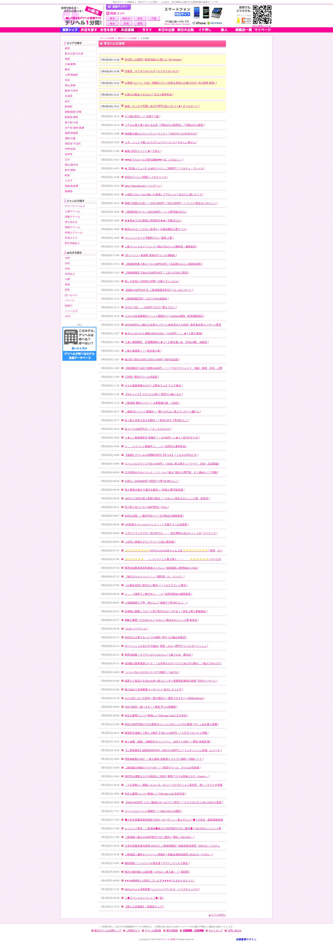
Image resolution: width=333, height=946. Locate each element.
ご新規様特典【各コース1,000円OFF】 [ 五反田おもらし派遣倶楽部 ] (163, 263)
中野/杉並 (70, 148)
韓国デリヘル (72, 227)
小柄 (67, 279)
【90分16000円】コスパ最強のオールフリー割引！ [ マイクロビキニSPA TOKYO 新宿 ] (174, 802)
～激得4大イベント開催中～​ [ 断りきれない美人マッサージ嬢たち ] (163, 411)
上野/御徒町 (71, 74)
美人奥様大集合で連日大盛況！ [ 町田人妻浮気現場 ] (154, 489)
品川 (67, 101)
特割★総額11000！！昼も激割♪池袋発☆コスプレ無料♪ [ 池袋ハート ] (164, 758)
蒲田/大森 (70, 138)
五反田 (68, 95)
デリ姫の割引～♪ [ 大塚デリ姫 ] (142, 116)
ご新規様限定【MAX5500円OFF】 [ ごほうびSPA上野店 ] (157, 272)
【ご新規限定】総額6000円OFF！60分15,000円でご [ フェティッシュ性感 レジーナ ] (173, 750)
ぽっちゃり (71, 295)
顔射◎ (68, 305)
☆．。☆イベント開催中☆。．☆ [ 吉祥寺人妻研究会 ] (156, 446)
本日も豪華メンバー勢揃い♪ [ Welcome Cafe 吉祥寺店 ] (155, 793)
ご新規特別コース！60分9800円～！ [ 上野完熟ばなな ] (156, 211)
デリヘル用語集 (153, 930)
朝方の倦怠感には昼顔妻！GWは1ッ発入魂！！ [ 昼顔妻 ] (157, 871)
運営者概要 (172, 930)
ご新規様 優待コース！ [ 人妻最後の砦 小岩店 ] (152, 402)
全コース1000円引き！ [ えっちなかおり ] (148, 428)
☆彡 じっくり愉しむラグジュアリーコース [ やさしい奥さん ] (161, 142)
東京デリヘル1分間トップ (107, 930)
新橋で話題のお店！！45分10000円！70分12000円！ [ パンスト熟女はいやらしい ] (171, 203)
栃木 (112, 23)
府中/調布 (70, 170)
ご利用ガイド (133, 930)
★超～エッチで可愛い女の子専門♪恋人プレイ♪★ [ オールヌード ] (162, 106)
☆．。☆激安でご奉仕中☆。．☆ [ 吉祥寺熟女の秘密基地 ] (158, 593)
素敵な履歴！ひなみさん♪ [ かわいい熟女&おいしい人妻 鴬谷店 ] (161, 620)
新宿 (67, 48)
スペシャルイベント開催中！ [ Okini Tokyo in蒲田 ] (153, 811)
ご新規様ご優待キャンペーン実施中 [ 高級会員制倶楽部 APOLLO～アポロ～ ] (169, 854)
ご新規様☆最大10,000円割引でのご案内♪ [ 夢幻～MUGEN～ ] (159, 837)
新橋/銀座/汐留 (73, 111)
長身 (67, 284)
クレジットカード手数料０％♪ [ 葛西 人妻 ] (149, 237)
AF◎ (68, 316)
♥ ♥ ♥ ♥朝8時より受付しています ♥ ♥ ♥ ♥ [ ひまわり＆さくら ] (160, 880)
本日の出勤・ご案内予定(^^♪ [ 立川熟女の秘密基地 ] (154, 515)
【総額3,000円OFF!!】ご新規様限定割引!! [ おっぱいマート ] (159, 290)
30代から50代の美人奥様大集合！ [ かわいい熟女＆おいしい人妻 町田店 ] (167, 498)
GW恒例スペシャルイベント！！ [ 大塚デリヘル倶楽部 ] (157, 524)
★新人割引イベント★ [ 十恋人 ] (143, 151)
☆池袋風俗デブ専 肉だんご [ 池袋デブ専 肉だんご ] (156, 602)
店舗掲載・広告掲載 (193, 930)
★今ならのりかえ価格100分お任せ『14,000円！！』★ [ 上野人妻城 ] (164, 333)
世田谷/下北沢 (73, 143)
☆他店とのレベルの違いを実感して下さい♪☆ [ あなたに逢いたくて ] (164, 194)
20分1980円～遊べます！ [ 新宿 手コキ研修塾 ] (151, 706)
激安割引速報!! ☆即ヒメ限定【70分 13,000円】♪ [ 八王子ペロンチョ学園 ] (166, 732)
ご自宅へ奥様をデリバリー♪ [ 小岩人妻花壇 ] (150, 541)
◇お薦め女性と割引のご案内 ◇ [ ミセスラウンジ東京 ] (156, 585)
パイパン (70, 300)
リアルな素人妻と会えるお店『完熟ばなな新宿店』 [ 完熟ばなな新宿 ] (165, 124)
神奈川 (126, 18)
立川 (67, 159)
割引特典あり (72, 243)
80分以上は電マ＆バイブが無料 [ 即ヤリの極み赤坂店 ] (156, 637)
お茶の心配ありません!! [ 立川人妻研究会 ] (149, 94)
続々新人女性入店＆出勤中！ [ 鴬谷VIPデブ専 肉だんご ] (157, 420)
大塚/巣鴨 (70, 64)
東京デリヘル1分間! (127, 38)
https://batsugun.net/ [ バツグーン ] (143, 185)
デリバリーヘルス (75, 206)
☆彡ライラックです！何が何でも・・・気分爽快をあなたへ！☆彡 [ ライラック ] (171, 533)
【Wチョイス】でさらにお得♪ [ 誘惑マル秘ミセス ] (154, 394)
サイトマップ (216, 930)
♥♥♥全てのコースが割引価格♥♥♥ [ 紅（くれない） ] (154, 159)
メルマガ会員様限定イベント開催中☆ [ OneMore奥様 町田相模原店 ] (164, 316)
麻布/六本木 (71, 90)
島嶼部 (68, 191)
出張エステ (71, 237)
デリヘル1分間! (107, 38)
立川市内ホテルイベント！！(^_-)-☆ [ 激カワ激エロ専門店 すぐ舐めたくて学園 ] (171, 472)
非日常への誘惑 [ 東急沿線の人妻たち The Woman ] (153, 59)
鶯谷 (67, 69)
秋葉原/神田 (71, 117)
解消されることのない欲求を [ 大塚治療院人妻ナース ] (156, 229)
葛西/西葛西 (71, 133)
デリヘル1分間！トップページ (118, 7)
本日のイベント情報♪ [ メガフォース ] (146, 177)
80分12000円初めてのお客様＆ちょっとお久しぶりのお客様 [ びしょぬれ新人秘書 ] (172, 724)
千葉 (153, 18)
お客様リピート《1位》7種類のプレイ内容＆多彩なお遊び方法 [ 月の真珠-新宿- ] (171, 82)
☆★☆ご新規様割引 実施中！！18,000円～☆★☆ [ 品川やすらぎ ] (162, 437)
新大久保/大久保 (74, 53)
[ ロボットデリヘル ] (136, 628)
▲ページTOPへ (217, 914)
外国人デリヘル (74, 232)
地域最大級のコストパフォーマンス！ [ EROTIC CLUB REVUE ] (161, 133)
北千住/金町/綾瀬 (74, 127)
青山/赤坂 (70, 85)
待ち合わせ (71, 222)
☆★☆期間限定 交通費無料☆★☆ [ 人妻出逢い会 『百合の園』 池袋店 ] (167, 342)
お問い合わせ (234, 930)
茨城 (126, 23)
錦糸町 (68, 106)
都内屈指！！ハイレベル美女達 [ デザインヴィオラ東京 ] (157, 863)
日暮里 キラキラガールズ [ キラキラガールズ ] (152, 71)
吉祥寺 (68, 154)
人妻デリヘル (72, 211)
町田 (67, 175)
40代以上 (70, 273)
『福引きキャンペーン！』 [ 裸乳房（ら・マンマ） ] (154, 576)
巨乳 (67, 289)
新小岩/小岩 (71, 122)
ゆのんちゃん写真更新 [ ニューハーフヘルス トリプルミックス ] (162, 889)
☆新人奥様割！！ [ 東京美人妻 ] (143, 350)
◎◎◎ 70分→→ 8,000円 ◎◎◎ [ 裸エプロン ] (151, 307)
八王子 (68, 180)
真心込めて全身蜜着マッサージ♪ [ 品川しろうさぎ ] (154, 689)
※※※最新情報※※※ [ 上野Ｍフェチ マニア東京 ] (153, 385)
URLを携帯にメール (261, 26)
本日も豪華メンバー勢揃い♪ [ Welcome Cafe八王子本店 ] (156, 715)
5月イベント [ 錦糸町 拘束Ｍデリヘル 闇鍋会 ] (151, 255)
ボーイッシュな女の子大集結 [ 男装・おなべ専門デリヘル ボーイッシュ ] (166, 646)
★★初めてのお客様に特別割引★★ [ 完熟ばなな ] (153, 220)
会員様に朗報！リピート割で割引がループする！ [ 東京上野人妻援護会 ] (166, 611)
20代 (67, 263)
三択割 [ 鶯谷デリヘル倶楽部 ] (142, 376)
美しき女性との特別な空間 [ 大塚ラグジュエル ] (152, 281)
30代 (67, 268)
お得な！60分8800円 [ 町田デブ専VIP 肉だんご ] (152, 481)
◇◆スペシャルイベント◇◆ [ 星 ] (144, 897)
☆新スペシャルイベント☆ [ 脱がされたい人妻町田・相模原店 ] (161, 246)
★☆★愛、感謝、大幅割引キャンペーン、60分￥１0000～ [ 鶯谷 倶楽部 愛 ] (168, 741)
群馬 (140, 23)
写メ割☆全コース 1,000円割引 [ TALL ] (147, 507)
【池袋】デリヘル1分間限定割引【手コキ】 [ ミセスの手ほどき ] (161, 455)
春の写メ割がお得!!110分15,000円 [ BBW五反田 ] (152, 359)
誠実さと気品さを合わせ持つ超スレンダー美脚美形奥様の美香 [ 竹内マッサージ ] (171, 680)
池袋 (67, 58)
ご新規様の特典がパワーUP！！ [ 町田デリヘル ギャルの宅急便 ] (162, 767)
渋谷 (67, 80)
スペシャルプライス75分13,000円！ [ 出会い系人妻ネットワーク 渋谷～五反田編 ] (172, 463)
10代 (67, 258)
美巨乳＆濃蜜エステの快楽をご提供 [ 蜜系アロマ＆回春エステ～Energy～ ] (167, 776)
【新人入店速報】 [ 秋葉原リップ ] (144, 906)
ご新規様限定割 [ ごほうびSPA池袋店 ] (146, 298)
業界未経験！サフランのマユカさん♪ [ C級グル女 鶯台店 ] (158, 654)
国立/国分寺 (71, 164)
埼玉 (140, 18)
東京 (112, 18)
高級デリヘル (72, 216)
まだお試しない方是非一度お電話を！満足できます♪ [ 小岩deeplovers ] (164, 698)
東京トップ (69, 29)
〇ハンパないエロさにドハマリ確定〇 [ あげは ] (152, 672)
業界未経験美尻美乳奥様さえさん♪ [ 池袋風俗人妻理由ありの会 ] (161, 567)
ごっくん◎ (71, 310)
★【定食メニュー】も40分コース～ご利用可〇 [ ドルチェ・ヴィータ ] (165, 168)
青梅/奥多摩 (71, 185)
